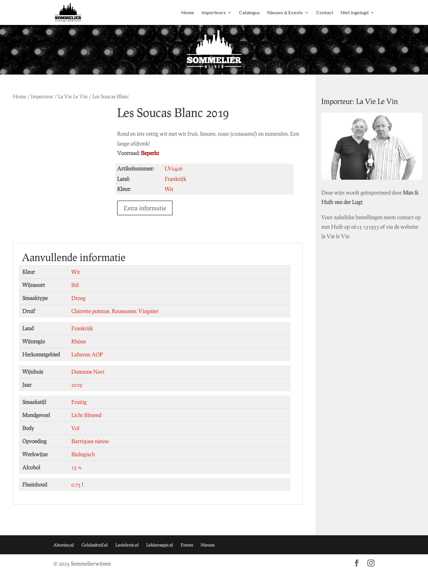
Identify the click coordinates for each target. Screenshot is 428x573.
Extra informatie (151, 207)
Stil (75, 285)
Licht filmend (86, 415)
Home (187, 12)
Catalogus (249, 12)
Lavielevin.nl (127, 544)
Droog (78, 298)
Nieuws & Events (285, 12)
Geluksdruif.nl (94, 544)
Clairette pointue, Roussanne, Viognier (114, 311)
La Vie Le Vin (73, 96)
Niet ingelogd (355, 12)
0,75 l (77, 484)
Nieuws (207, 544)
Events (187, 544)
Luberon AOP (87, 354)
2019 (76, 384)
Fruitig (79, 402)
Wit (75, 272)
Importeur (42, 96)
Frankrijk (82, 328)
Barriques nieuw (90, 441)
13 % (76, 467)
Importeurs (214, 12)
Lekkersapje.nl (159, 544)
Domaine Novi (87, 371)
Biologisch (83, 454)
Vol (75, 428)
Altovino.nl (64, 544)
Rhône (78, 341)
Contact (324, 12)
